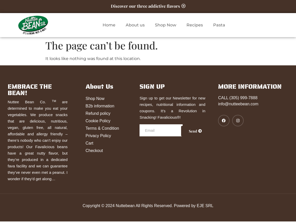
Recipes (194, 26)
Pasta (219, 26)
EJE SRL (205, 207)
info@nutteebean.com (238, 105)
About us (135, 26)
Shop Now (165, 26)
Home (109, 26)
